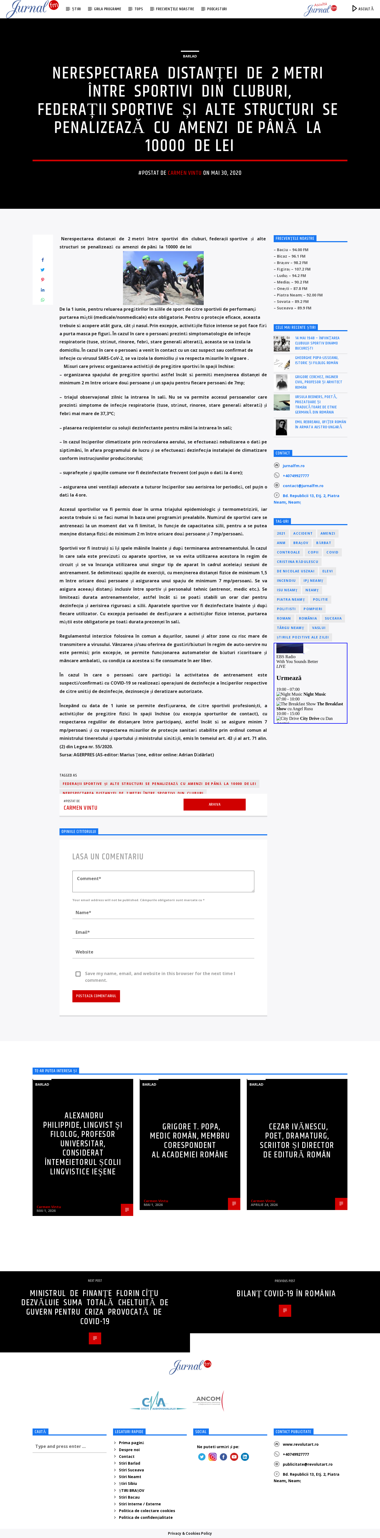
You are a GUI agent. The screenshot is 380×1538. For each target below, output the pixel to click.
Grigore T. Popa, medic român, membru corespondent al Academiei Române (190, 1140)
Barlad (190, 56)
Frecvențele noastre (175, 9)
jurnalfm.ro (294, 465)
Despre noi (129, 1449)
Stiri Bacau (129, 1497)
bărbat (323, 543)
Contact (127, 1456)
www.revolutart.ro (301, 1444)
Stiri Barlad (129, 1463)
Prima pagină (131, 1442)
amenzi (328, 533)
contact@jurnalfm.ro (303, 485)
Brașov (300, 543)
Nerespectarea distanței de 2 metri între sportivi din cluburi (133, 793)
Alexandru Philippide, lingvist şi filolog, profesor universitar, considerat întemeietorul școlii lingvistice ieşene (83, 1143)
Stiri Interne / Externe (140, 1503)
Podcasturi (217, 9)
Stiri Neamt (130, 1476)
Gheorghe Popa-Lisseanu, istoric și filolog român (317, 360)
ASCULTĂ (362, 8)
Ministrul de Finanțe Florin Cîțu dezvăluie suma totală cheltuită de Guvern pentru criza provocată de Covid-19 (94, 1307)
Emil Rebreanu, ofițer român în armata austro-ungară (320, 424)
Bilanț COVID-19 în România (286, 1293)
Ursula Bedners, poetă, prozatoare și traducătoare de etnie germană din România (316, 404)
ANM (281, 543)
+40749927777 (296, 475)
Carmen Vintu (185, 173)
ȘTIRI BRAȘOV (132, 1490)
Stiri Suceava (131, 1469)
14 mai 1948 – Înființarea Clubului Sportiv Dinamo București (317, 343)
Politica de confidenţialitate (146, 1517)
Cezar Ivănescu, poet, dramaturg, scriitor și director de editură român (297, 1140)
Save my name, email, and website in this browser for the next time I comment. (160, 973)
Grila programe (107, 9)
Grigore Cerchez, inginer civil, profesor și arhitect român (319, 382)
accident (303, 533)
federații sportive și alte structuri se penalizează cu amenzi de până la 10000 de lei (159, 783)
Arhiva (215, 804)
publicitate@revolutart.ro (308, 1464)
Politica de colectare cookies (147, 1510)
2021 (281, 533)
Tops (139, 9)
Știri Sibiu (128, 1483)
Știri (76, 9)
